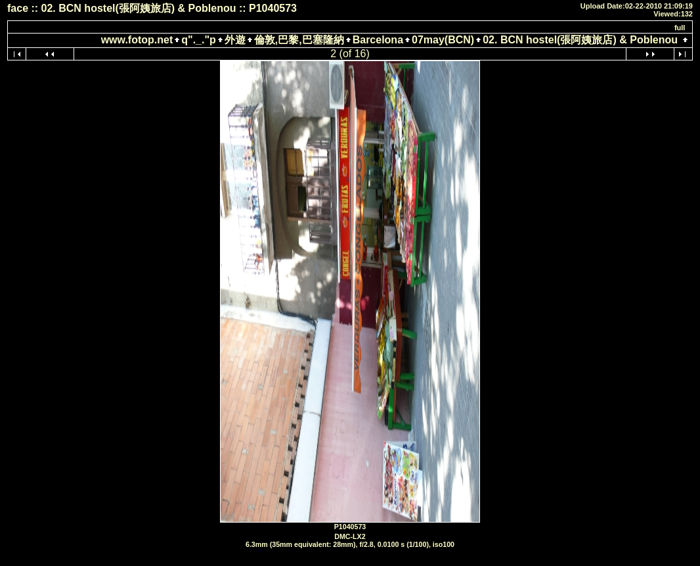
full (680, 28)
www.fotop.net (137, 39)
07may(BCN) (443, 39)
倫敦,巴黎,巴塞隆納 (299, 39)
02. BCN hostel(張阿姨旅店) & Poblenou (580, 39)
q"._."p (198, 39)
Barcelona (378, 39)
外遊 (235, 39)
